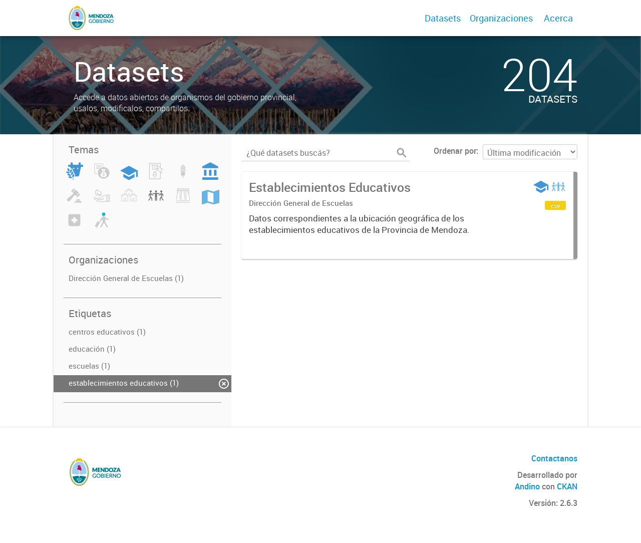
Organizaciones (501, 18)
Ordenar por (455, 151)
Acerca (558, 18)
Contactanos (554, 458)
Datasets (443, 18)
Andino (527, 486)
